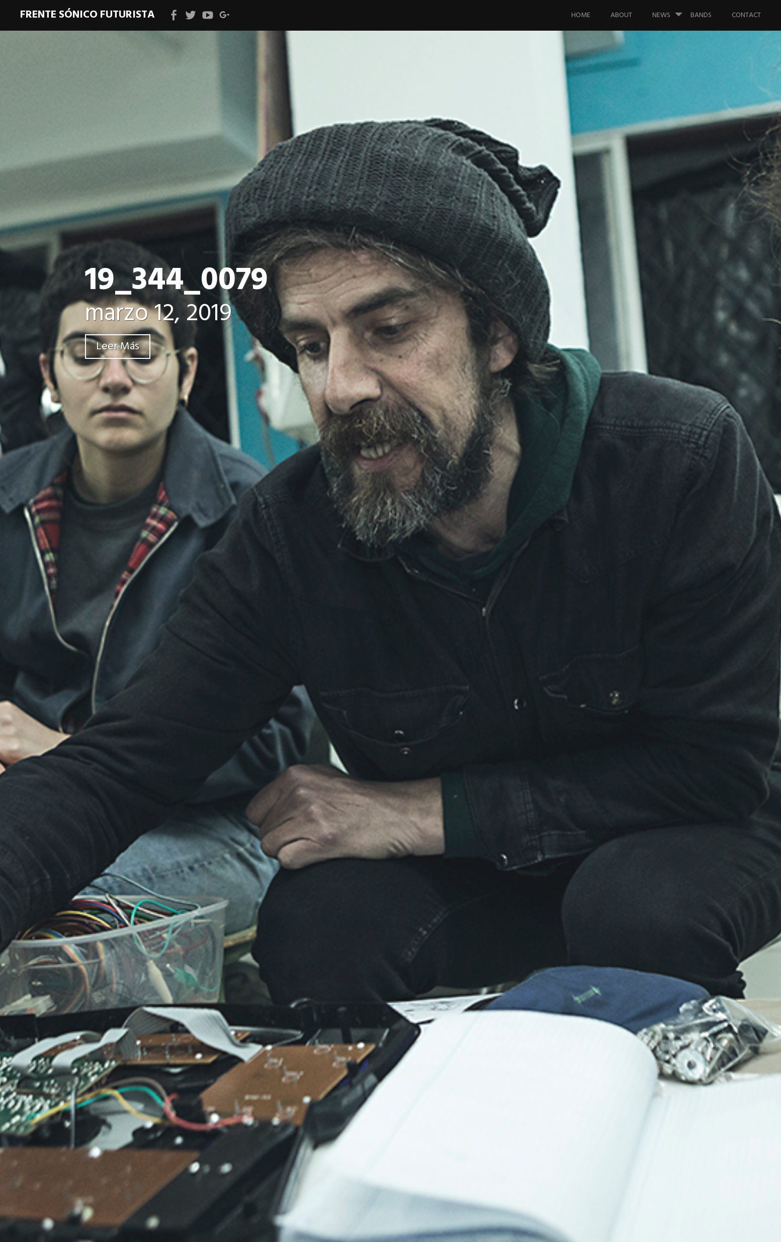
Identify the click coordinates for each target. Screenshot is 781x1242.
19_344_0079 (176, 281)
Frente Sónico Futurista (87, 15)
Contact (746, 15)
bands (701, 15)
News (671, 10)
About (621, 15)
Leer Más (117, 346)
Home (580, 15)
